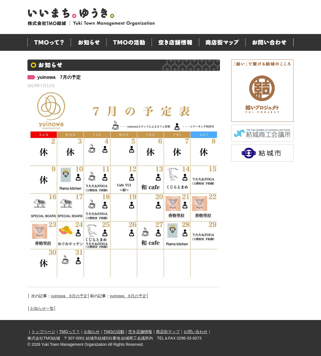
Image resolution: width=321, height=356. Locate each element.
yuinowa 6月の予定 (128, 296)
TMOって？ (49, 42)
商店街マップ (222, 42)
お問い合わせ (269, 42)
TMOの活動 (129, 42)
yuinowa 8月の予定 (69, 296)
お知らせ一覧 (42, 308)
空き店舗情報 (175, 42)
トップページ (43, 331)
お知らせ (88, 42)
